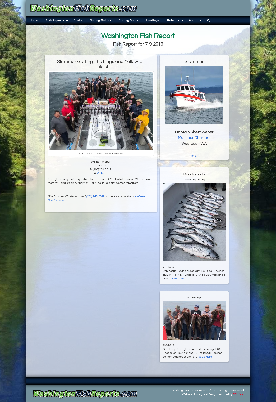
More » (194, 155)
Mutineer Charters (194, 138)
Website (102, 173)
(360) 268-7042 (95, 196)
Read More (179, 278)
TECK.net (238, 394)
